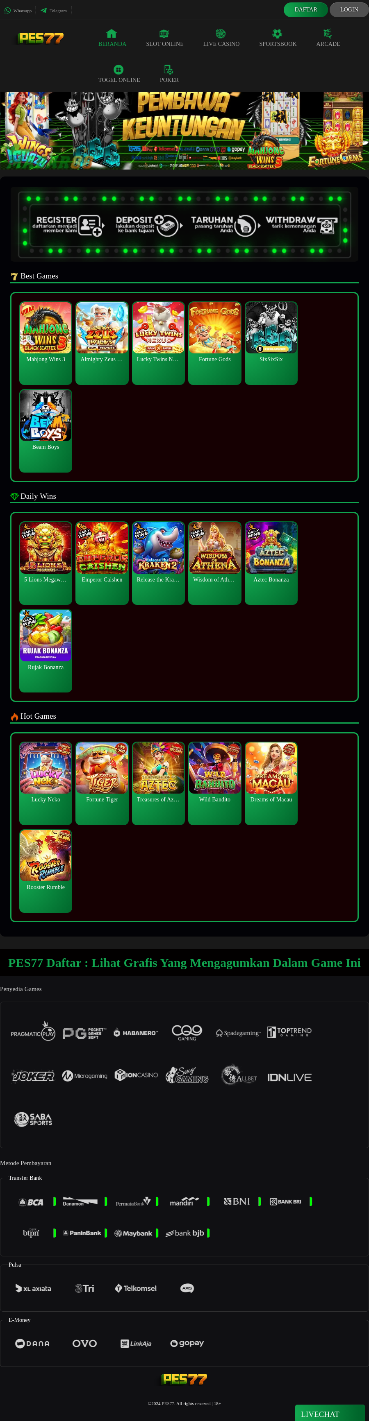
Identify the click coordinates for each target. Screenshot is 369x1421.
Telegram (53, 10)
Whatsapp (18, 10)
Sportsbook (277, 37)
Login (349, 10)
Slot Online (164, 37)
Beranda (112, 37)
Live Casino (221, 37)
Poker (169, 73)
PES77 (168, 1403)
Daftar (305, 10)
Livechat (330, 1413)
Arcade (328, 37)
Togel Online (119, 73)
